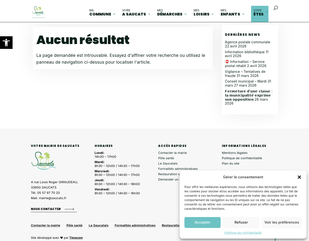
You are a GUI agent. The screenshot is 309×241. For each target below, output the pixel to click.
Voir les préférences (281, 222)
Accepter (203, 222)
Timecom (76, 238)
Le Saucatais (167, 163)
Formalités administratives (178, 169)
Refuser (241, 222)
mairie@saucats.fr (53, 198)
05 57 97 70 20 (48, 193)
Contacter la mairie (172, 153)
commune (100, 12)
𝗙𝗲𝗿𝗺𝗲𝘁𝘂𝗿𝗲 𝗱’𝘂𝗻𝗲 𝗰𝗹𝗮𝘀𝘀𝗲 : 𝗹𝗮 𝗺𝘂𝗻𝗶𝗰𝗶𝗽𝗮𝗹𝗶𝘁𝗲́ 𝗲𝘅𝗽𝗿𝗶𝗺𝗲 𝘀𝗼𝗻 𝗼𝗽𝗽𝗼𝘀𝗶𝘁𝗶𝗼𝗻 (249, 95)
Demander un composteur (177, 179)
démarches (170, 12)
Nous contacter (46, 209)
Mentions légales (234, 153)
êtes (258, 12)
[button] (6, 42)
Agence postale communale (247, 42)
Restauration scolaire (174, 174)
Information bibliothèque (245, 52)
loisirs (202, 12)
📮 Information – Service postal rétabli (245, 64)
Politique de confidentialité (243, 232)
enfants (230, 12)
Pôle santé (166, 158)
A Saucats (134, 12)
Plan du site (230, 163)
